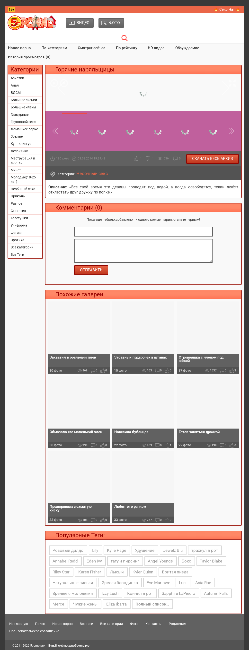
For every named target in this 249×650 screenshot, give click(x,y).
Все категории (22, 247)
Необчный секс (23, 189)
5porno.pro (37, 645)
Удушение (144, 550)
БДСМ (16, 93)
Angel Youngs (160, 561)
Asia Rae (203, 582)
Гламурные (19, 114)
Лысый (117, 572)
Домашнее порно (24, 129)
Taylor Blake (211, 561)
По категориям (54, 48)
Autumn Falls (216, 593)
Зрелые (17, 136)
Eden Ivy (94, 561)
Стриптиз (18, 211)
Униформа (19, 225)
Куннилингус (21, 144)
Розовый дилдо (68, 550)
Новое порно (19, 48)
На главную (18, 624)
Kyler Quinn (143, 572)
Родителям (177, 624)
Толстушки (19, 218)
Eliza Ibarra (116, 604)
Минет (16, 170)
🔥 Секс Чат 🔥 (227, 9)
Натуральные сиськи (73, 582)
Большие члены (23, 107)
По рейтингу (126, 48)
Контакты (153, 624)
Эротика (17, 240)
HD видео (156, 48)
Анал (15, 85)
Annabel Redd (65, 561)
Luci (183, 582)
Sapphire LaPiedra (178, 593)
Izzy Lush (110, 593)
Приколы (18, 196)
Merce (58, 604)
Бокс (186, 561)
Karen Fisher (89, 572)
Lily (95, 550)
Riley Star (61, 572)
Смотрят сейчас (91, 48)
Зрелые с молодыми (73, 593)
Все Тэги (17, 254)
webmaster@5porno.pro (73, 645)
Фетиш (16, 233)
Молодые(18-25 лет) (23, 179)
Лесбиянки (19, 151)
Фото (134, 624)
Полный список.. (152, 604)
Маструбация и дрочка (23, 160)
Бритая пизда (175, 572)
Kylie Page (116, 550)
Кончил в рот (140, 593)
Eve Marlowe (158, 582)
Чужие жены (85, 604)
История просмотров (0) (29, 57)
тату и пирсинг (125, 561)
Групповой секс (23, 122)
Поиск (40, 624)
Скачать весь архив (212, 158)
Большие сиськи (24, 100)
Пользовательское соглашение (34, 631)
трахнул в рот (204, 550)
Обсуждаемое (187, 48)
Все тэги (86, 624)
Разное (16, 203)
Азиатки (17, 78)
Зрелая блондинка (120, 582)
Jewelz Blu (173, 550)
